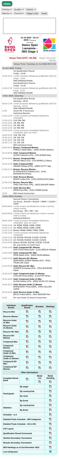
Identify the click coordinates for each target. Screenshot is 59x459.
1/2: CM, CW (18, 143)
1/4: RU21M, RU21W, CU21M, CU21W (29, 237)
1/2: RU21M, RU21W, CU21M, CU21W (29, 240)
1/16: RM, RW (19, 120)
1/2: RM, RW (18, 128)
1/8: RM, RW (18, 123)
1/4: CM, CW (18, 140)
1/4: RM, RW (18, 125)
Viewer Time (47, 59)
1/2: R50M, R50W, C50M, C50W (27, 228)
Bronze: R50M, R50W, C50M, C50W (28, 230)
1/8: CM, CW (18, 138)
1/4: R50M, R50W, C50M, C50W (27, 225)
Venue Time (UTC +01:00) (23, 58)
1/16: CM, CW (19, 135)
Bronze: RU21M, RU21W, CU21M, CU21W (31, 242)
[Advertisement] (29, 26)
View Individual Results (23, 81)
